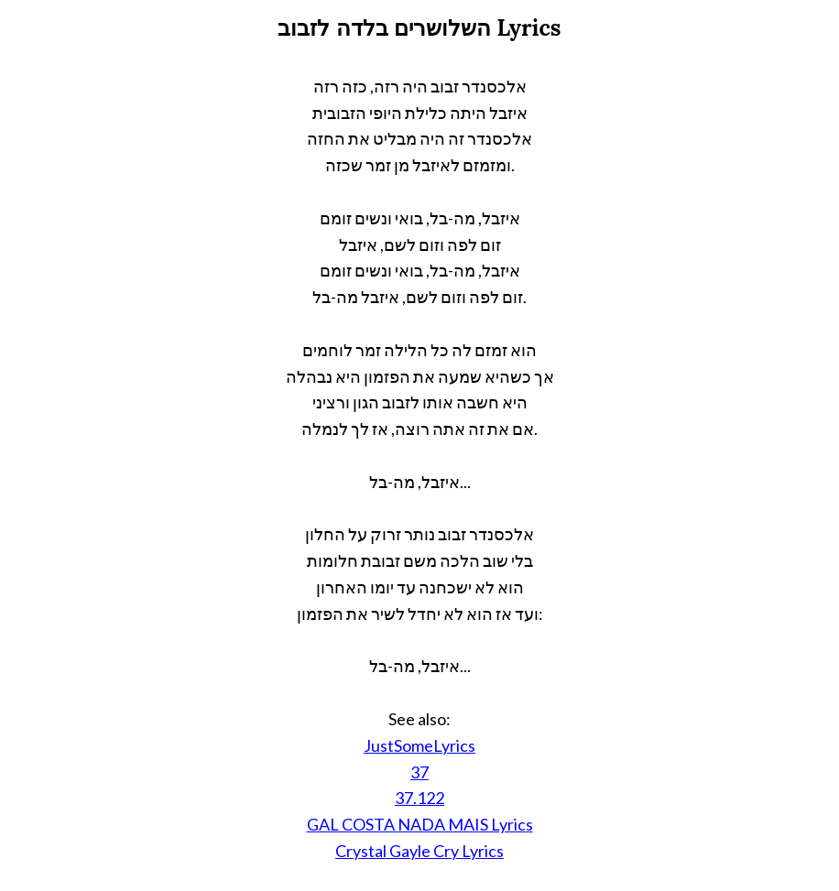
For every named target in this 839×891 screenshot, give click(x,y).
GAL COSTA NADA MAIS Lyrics (420, 824)
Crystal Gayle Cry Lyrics (419, 851)
